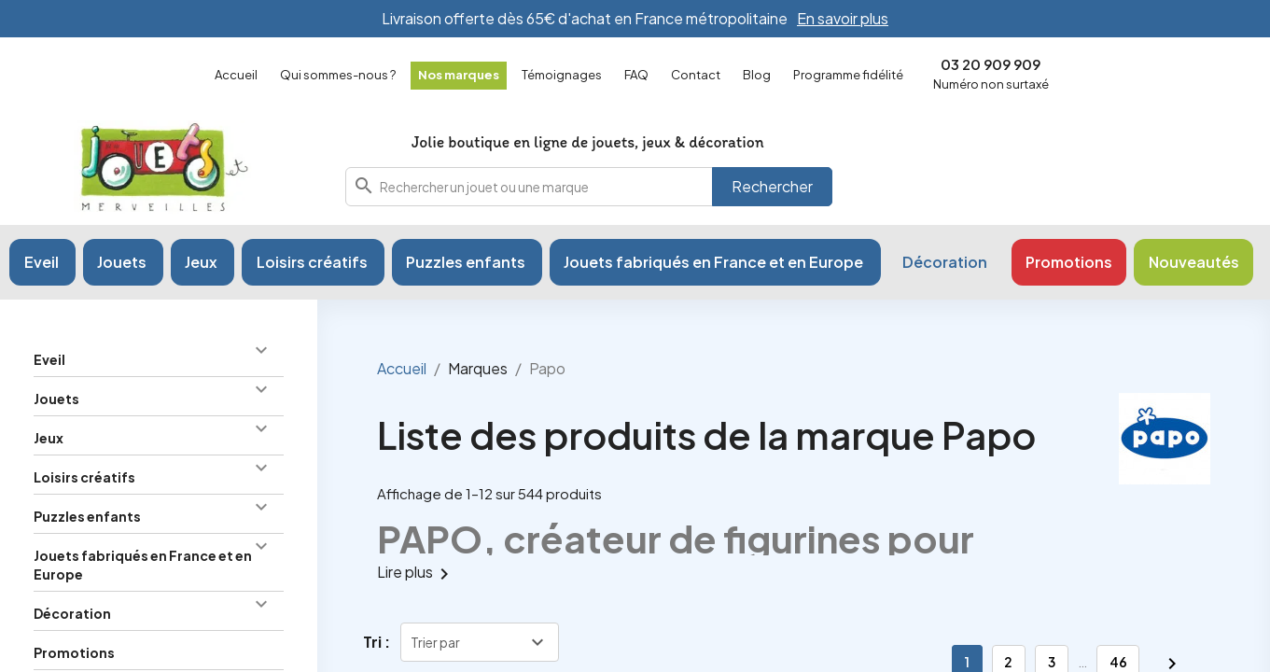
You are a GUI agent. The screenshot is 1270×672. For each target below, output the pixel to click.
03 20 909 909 (990, 64)
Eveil (49, 359)
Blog (757, 74)
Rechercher (772, 186)
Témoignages (562, 74)
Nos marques (458, 74)
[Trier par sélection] (479, 642)
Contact (695, 74)
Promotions (74, 652)
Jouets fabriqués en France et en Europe (143, 564)
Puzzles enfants (87, 516)
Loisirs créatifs (84, 477)
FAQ (636, 74)
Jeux (48, 437)
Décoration (72, 613)
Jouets (56, 398)
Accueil (236, 74)
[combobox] (588, 186)
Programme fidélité (848, 74)
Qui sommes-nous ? (338, 74)
